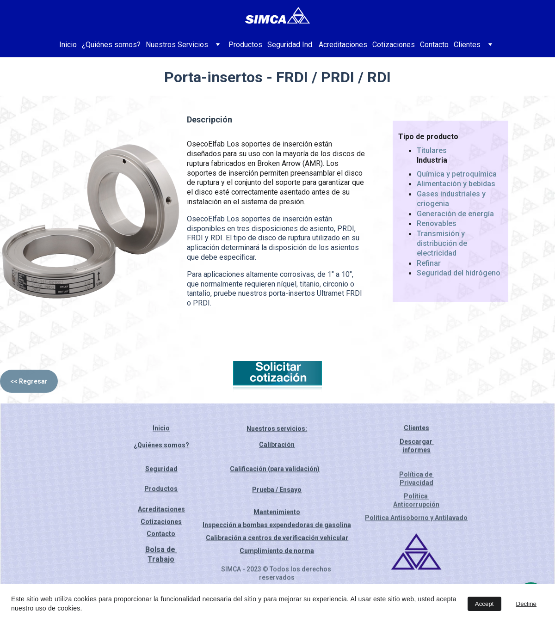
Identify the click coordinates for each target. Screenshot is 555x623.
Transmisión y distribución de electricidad (443, 244)
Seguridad (161, 471)
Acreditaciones (343, 44)
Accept (484, 603)
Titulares (432, 151)
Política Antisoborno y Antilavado (416, 518)
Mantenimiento (276, 513)
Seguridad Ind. (290, 44)
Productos (245, 44)
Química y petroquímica (457, 175)
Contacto (434, 44)
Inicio (68, 44)
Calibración (277, 446)
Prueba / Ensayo (277, 491)
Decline (526, 603)
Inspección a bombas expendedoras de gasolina (277, 526)
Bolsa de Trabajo (161, 557)
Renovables (436, 224)
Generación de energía (455, 214)
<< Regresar (29, 384)
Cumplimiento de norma (277, 552)
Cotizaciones (393, 44)
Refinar (429, 264)
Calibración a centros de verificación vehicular (277, 539)
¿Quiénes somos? (111, 44)
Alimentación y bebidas (456, 184)
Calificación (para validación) (275, 471)
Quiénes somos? (163, 447)
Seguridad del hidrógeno (458, 274)
